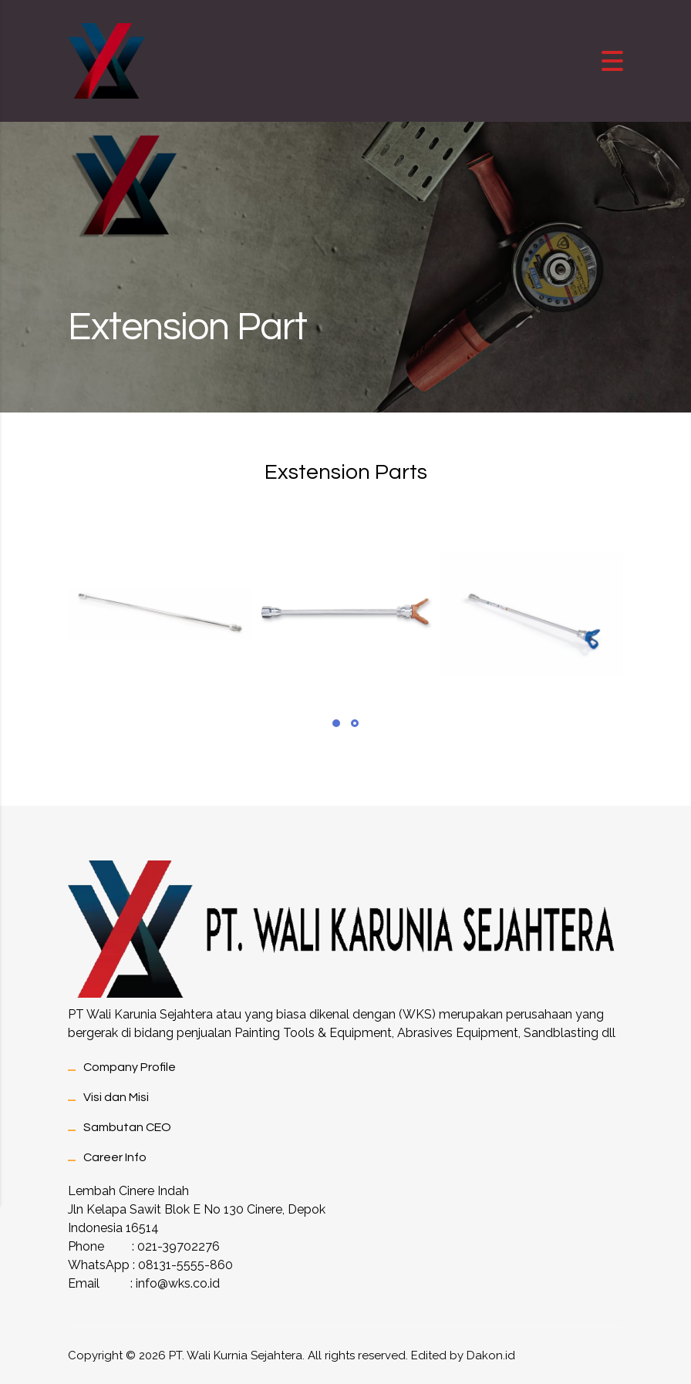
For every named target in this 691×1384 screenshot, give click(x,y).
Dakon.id (491, 1355)
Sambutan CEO (127, 1127)
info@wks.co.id (178, 1283)
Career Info (115, 1157)
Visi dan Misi (116, 1097)
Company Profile (129, 1067)
